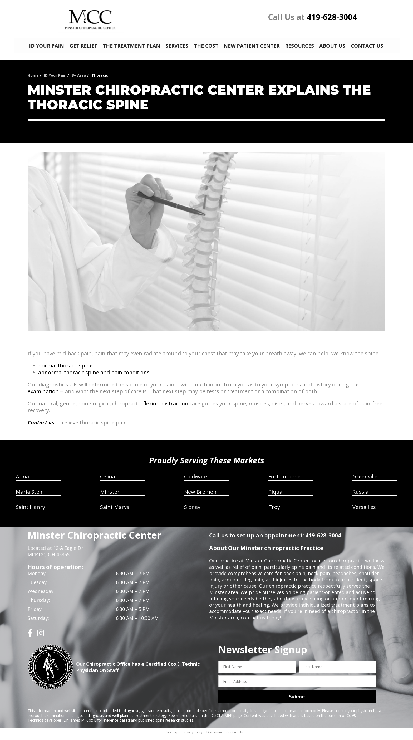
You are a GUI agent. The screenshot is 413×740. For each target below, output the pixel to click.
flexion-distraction (165, 407)
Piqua (275, 495)
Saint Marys (114, 510)
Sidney (192, 510)
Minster (110, 495)
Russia (360, 495)
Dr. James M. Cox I (79, 724)
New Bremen (200, 495)
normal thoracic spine (65, 369)
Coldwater (196, 480)
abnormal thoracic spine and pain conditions (94, 376)
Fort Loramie (284, 480)
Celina (107, 480)
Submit (297, 700)
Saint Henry (30, 510)
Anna (22, 480)
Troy (274, 510)
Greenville (364, 480)
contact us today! (260, 621)
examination (43, 395)
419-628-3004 (332, 17)
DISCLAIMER (221, 719)
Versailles (364, 510)
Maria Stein (30, 495)
